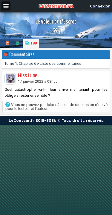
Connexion (100, 6)
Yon (56, 30)
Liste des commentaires (60, 63)
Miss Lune (27, 76)
